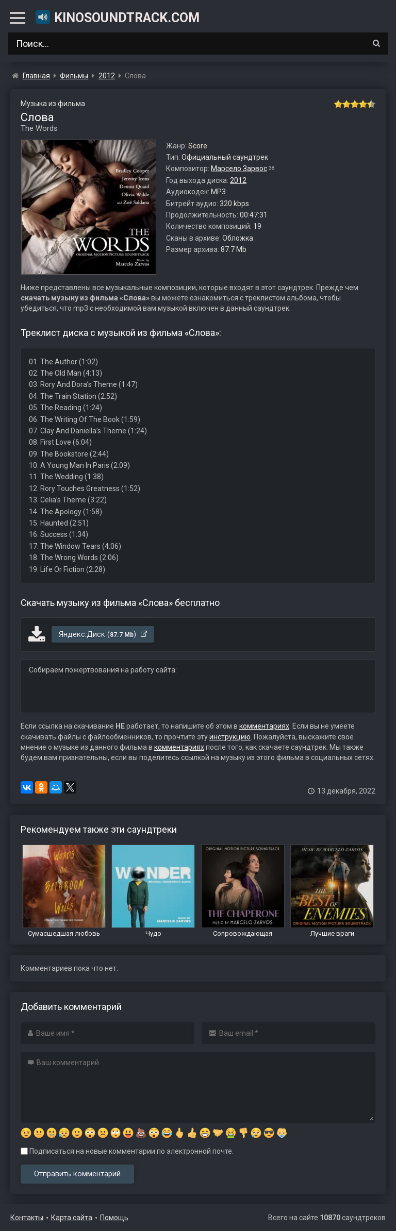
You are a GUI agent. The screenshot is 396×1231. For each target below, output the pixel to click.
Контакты (26, 1217)
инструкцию (230, 737)
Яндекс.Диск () (103, 634)
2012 (238, 180)
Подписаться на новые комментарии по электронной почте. (127, 1151)
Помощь (114, 1217)
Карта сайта (71, 1217)
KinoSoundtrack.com (117, 17)
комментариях (264, 726)
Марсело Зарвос (239, 168)
